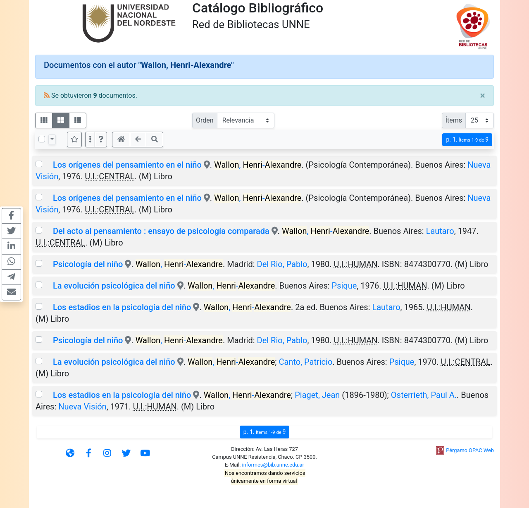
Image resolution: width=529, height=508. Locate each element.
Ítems (454, 120)
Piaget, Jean (317, 395)
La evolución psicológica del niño (114, 286)
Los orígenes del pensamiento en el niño (127, 165)
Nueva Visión (82, 407)
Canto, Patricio (305, 362)
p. (467, 139)
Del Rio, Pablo (282, 264)
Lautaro (440, 231)
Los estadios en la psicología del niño (122, 307)
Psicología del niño (88, 264)
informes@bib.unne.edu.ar (273, 465)
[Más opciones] (90, 139)
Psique (344, 286)
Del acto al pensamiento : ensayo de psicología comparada (161, 231)
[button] (101, 139)
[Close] (482, 96)
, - (257, 165)
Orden (205, 120)
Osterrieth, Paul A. (424, 395)
